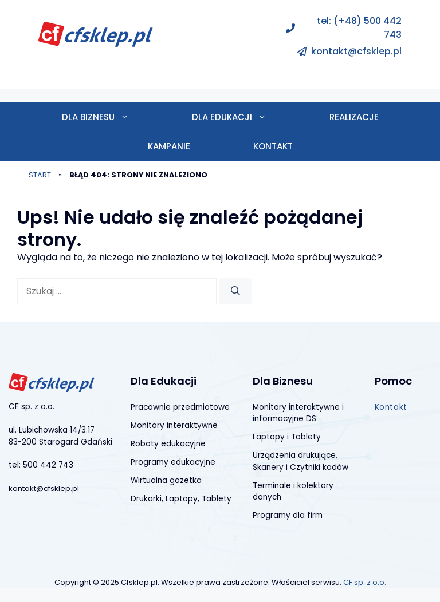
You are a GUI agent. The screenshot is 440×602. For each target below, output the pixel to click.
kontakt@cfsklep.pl (356, 51)
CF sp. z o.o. (364, 582)
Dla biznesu (111, 117)
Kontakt (273, 146)
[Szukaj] (235, 291)
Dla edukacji (245, 117)
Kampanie (169, 146)
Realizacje (354, 117)
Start (40, 175)
